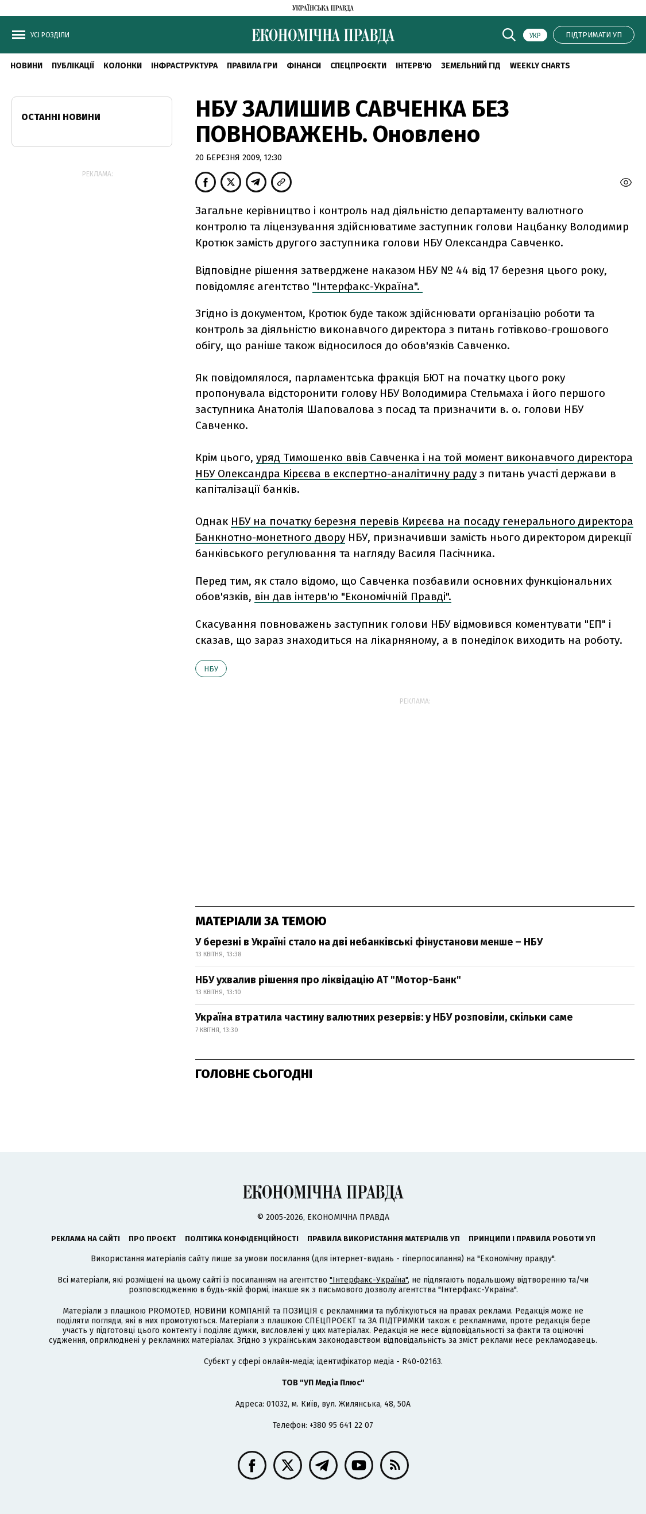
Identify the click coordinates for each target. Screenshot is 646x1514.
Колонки (122, 66)
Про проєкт (152, 1238)
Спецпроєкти (358, 66)
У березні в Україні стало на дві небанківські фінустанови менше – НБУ (369, 942)
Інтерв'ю (414, 66)
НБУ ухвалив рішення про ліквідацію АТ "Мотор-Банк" (328, 980)
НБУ (211, 669)
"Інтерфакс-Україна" (369, 1280)
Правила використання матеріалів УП (383, 1238)
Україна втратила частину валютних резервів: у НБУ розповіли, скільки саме (383, 1017)
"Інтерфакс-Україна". (367, 286)
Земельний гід (471, 66)
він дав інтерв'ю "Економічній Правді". (352, 596)
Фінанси (304, 66)
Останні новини (60, 116)
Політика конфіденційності (242, 1238)
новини (26, 66)
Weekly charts (540, 66)
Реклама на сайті (85, 1238)
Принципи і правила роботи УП (532, 1238)
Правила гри (252, 66)
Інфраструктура (184, 66)
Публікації (73, 66)
